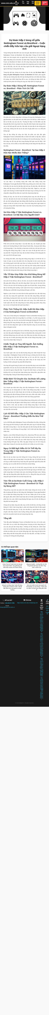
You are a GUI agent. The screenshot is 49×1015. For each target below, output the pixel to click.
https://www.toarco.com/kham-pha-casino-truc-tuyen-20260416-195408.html (41, 621)
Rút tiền (33, 2)
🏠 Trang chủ (17, 3)
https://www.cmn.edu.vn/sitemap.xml (27, 602)
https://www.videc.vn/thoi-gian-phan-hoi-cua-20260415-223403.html (41, 667)
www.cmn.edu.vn (8, 3)
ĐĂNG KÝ (45, 3)
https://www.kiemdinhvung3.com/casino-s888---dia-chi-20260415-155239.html (41, 688)
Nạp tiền (28, 2)
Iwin (47, 606)
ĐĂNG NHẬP (38, 3)
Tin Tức (23, 2)
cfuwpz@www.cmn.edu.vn (7, 607)
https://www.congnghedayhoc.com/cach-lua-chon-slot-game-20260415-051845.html (41, 645)
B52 (47, 610)
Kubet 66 (47, 613)
